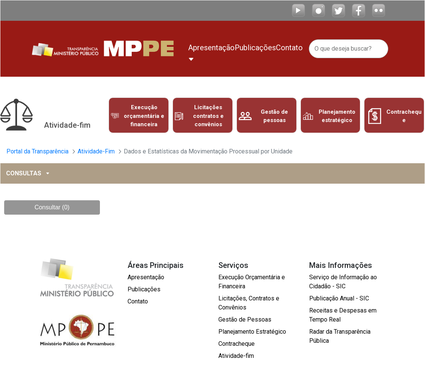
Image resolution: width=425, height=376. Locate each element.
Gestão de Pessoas (244, 319)
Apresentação (146, 277)
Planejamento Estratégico (252, 331)
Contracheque (236, 343)
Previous (101, 117)
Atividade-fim (236, 355)
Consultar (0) (51, 207)
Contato (138, 301)
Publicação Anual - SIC (339, 298)
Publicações (144, 289)
